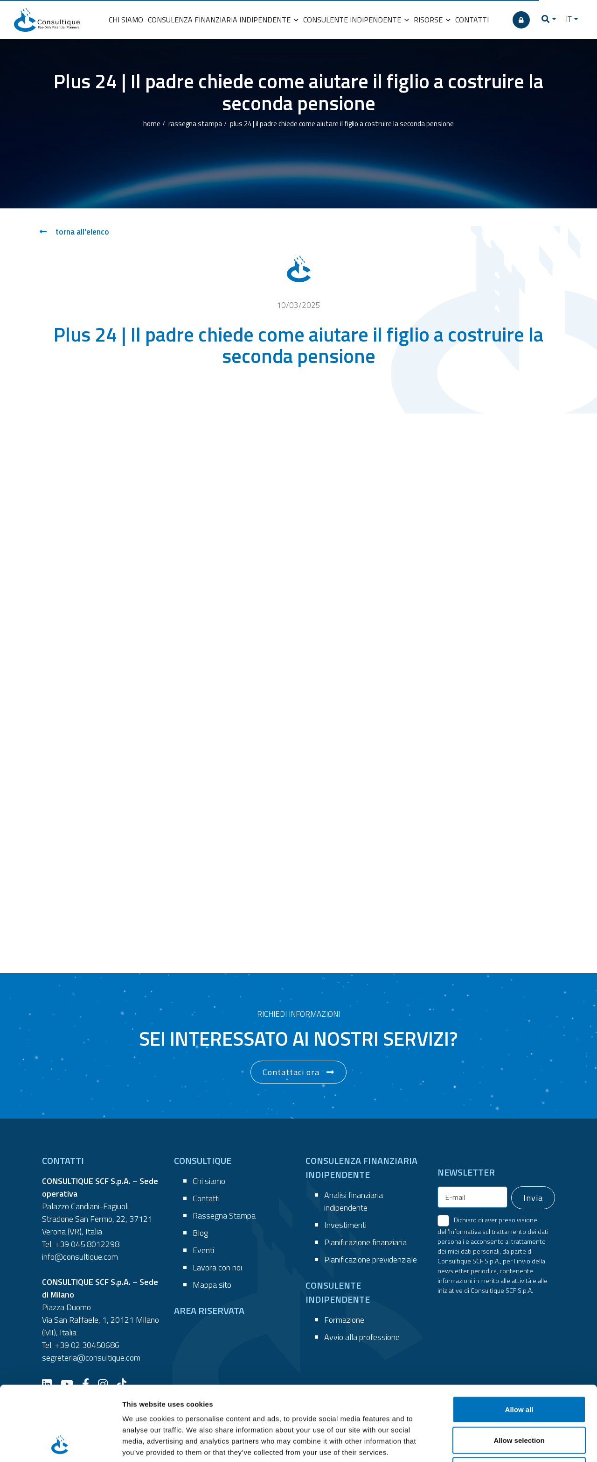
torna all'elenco (74, 232)
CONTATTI (472, 19)
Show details (489, 1444)
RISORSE (432, 19)
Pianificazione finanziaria (365, 1242)
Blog (200, 1233)
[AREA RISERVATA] (521, 20)
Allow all (519, 1339)
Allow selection (518, 1370)
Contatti (206, 1198)
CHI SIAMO (126, 19)
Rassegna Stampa (224, 1215)
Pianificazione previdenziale (370, 1259)
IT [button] (569, 19)
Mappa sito (212, 1284)
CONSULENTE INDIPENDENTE (356, 19)
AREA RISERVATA (209, 1310)
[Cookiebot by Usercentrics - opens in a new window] (60, 1444)
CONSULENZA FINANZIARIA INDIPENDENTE (223, 19)
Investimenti (345, 1225)
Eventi (203, 1250)
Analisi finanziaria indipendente (353, 1201)
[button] (549, 20)
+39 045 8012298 (87, 1244)
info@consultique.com (80, 1256)
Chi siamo (209, 1181)
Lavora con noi (217, 1267)
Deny (519, 1401)
